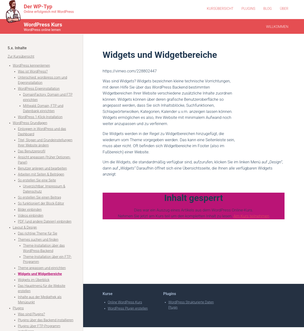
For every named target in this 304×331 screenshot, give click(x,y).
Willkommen (277, 27)
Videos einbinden (30, 216)
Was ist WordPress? (33, 72)
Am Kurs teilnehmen (251, 216)
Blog (267, 9)
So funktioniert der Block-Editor (41, 203)
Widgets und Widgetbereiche (40, 274)
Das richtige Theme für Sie (37, 233)
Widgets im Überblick (33, 280)
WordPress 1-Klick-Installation (40, 117)
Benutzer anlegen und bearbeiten (42, 168)
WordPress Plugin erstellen (128, 308)
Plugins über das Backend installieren (45, 320)
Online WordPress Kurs (125, 302)
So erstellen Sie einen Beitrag (39, 198)
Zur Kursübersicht (21, 57)
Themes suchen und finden (38, 240)
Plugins (248, 9)
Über (284, 9)
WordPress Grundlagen (30, 123)
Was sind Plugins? (31, 314)
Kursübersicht (220, 9)
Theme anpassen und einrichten (42, 268)
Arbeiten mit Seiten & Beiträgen (41, 174)
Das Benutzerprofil (31, 151)
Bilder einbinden (30, 210)
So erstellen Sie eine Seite (37, 180)
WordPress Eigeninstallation (39, 89)
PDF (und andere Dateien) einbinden (44, 222)
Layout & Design (25, 228)
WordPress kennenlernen (31, 66)
